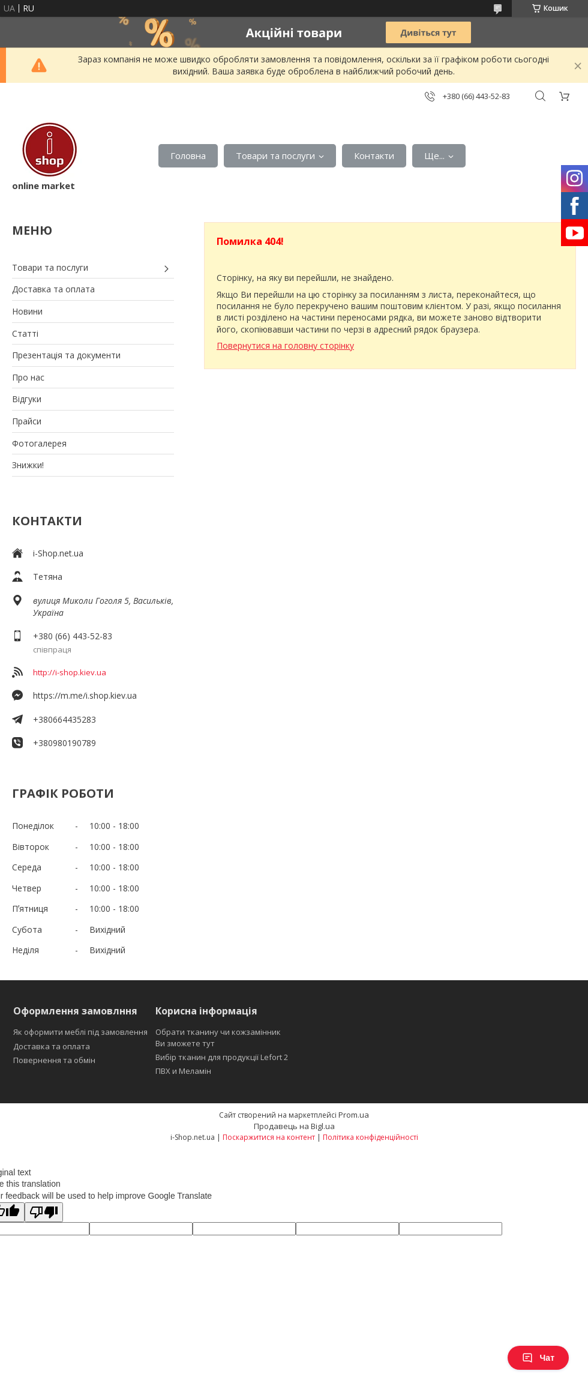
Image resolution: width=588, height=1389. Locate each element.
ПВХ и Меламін (183, 1070)
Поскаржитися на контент (269, 1137)
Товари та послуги (275, 155)
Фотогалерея (39, 443)
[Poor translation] (44, 1212)
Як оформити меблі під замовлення (80, 1031)
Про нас (28, 377)
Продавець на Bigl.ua (294, 1126)
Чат (538, 1357)
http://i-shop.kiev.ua (69, 672)
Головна (188, 155)
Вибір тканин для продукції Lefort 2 (221, 1057)
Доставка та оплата (53, 289)
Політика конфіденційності (370, 1137)
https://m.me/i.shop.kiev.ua (85, 695)
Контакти (374, 155)
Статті (25, 333)
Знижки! (28, 465)
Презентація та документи (66, 355)
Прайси (26, 421)
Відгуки (26, 399)
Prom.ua (353, 1114)
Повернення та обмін (54, 1060)
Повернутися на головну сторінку (285, 345)
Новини (27, 311)
